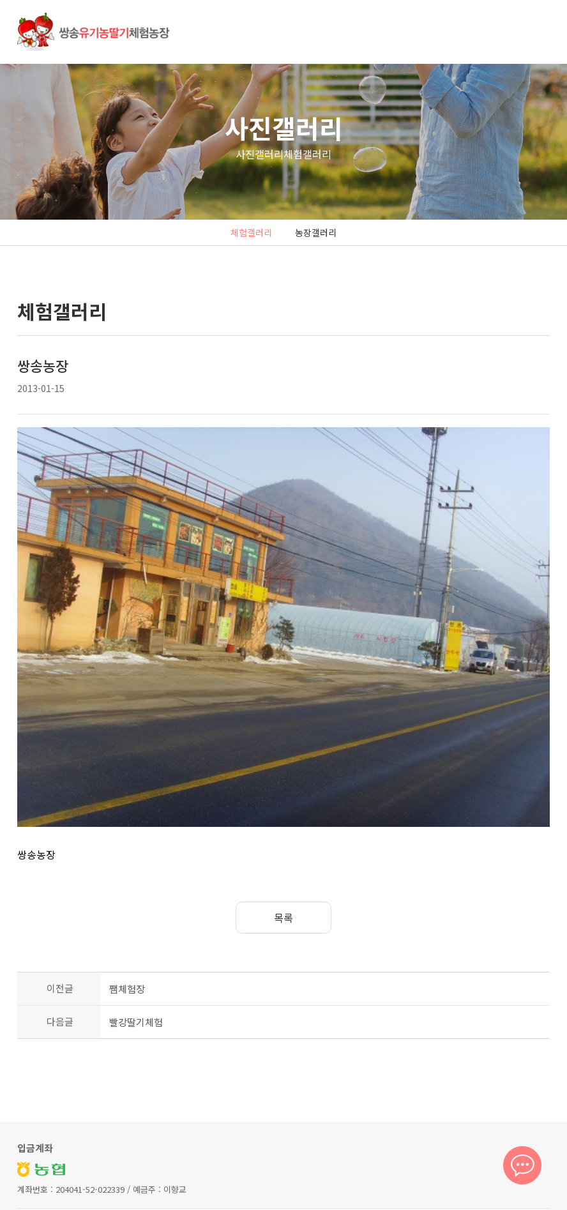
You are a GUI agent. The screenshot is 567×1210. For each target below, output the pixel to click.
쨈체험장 (127, 876)
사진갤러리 (284, 127)
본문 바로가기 (0, 0)
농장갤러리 (315, 232)
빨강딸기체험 (136, 909)
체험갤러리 (251, 232)
